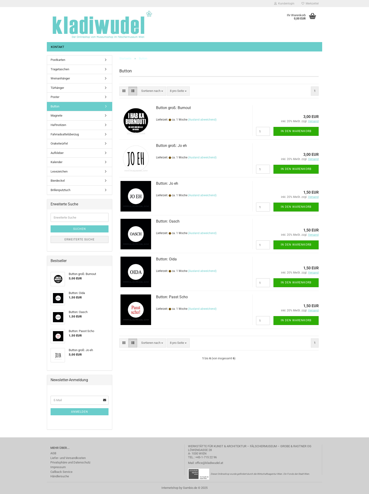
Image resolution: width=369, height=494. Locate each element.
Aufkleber (57, 153)
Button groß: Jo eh (171, 145)
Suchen (79, 229)
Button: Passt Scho (172, 297)
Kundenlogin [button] (284, 3)
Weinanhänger (60, 78)
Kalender (56, 162)
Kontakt (57, 47)
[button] (123, 91)
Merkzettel (310, 3)
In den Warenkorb (296, 131)
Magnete (56, 115)
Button (55, 106)
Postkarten (58, 60)
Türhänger (57, 88)
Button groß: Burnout (173, 108)
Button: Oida (166, 259)
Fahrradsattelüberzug (65, 134)
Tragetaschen (60, 69)
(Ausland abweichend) (202, 119)
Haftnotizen (58, 125)
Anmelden (79, 411)
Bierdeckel (58, 180)
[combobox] (152, 91)
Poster (55, 97)
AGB (53, 453)
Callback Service (61, 472)
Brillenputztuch (60, 190)
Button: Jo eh (167, 183)
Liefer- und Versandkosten (68, 458)
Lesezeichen (59, 171)
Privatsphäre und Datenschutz (70, 462)
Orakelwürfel (59, 143)
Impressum (58, 467)
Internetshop (169, 488)
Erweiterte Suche (79, 239)
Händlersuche (59, 476)
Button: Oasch (168, 221)
